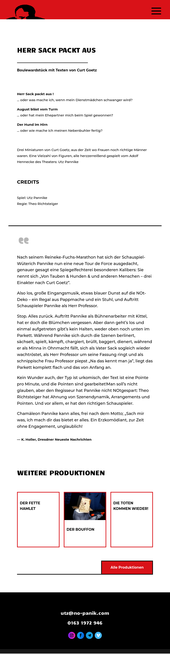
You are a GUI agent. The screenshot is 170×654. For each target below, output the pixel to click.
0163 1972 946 (85, 623)
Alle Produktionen (126, 568)
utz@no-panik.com (85, 613)
